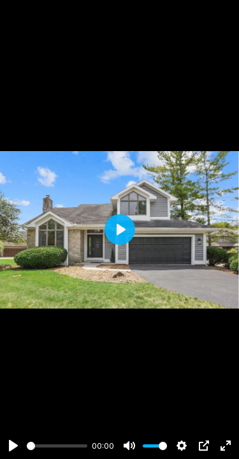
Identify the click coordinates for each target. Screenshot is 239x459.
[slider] (57, 446)
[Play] (13, 445)
